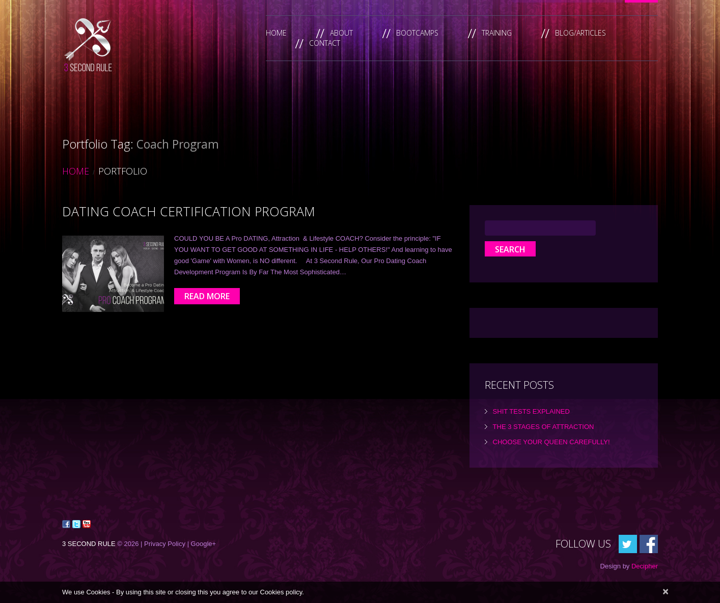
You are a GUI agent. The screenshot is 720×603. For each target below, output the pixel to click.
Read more (207, 296)
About (341, 33)
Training (497, 33)
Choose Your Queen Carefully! (551, 442)
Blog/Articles (580, 33)
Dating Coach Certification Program (188, 211)
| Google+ (201, 544)
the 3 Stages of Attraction (543, 426)
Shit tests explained (531, 411)
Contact (324, 43)
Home (276, 33)
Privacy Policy (164, 544)
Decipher (644, 566)
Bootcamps (417, 33)
